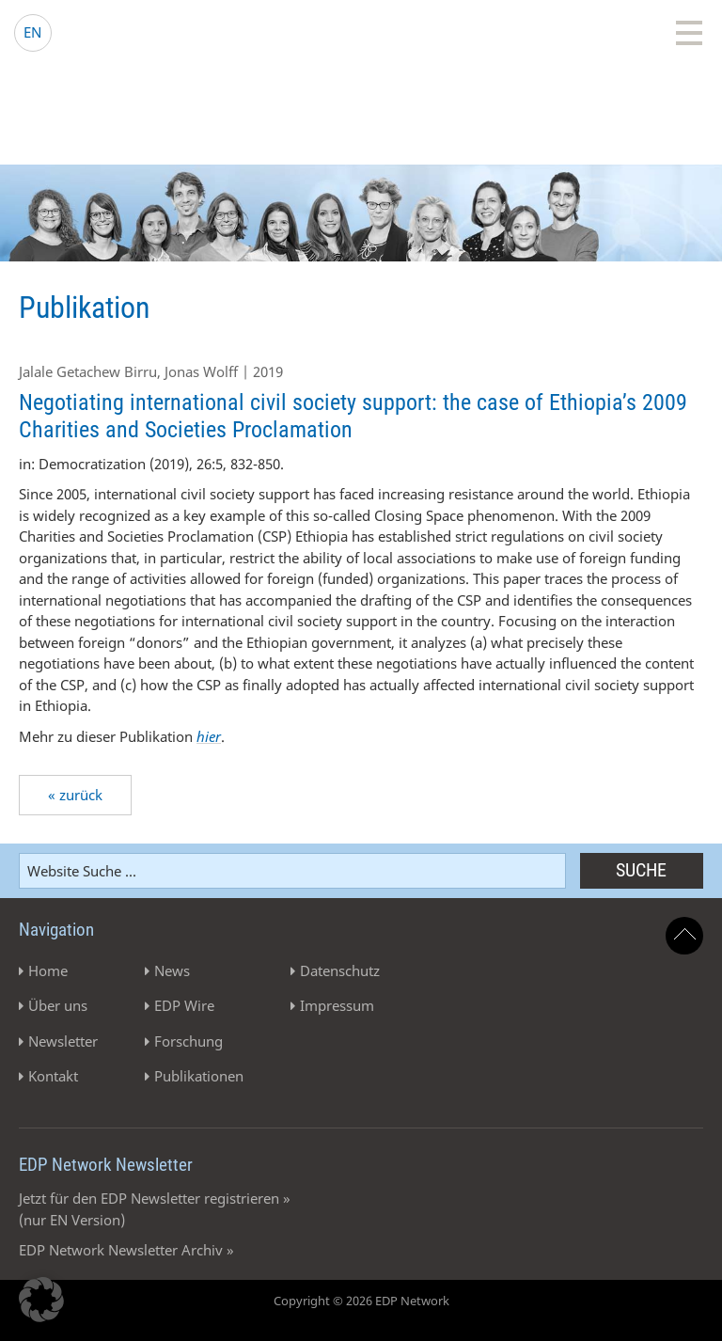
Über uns (57, 1005)
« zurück (75, 794)
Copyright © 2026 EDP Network (361, 1300)
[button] (41, 1299)
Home (48, 970)
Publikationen (198, 1075)
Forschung (188, 1041)
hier (208, 736)
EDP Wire (184, 1005)
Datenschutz (340, 970)
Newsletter (63, 1041)
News (172, 970)
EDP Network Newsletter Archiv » (126, 1249)
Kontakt (53, 1075)
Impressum (337, 1005)
